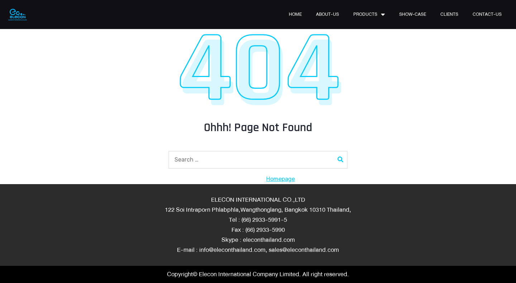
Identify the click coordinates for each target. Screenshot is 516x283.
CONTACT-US (487, 14)
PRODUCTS (369, 14)
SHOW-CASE (412, 14)
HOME (295, 14)
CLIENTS (449, 14)
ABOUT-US (327, 14)
